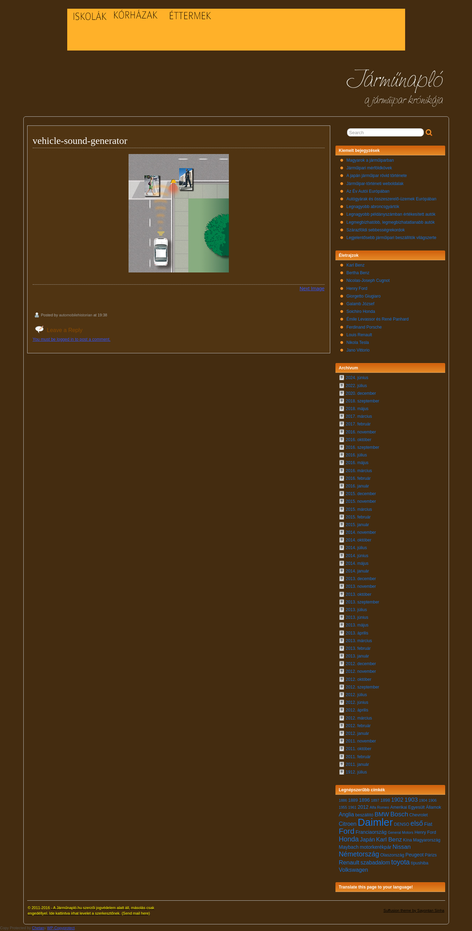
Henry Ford (357, 288)
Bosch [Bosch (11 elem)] (399, 814)
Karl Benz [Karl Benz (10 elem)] (389, 839)
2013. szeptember (362, 602)
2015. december (361, 493)
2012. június (357, 702)
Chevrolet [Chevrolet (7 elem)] (418, 815)
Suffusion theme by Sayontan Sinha (414, 910)
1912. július (356, 772)
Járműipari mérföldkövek (369, 168)
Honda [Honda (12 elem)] (349, 839)
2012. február (358, 725)
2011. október (358, 748)
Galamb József (360, 303)
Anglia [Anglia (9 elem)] (346, 814)
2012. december (361, 663)
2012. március (359, 718)
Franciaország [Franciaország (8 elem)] (371, 832)
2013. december (361, 578)
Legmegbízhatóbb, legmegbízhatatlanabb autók (391, 222)
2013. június (357, 617)
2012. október (358, 679)
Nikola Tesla (358, 342)
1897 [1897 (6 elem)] (375, 800)
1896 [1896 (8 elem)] (364, 800)
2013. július (356, 609)
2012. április (357, 710)
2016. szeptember (362, 447)
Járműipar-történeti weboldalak (375, 183)
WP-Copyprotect (61, 928)
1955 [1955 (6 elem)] (343, 807)
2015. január (357, 524)
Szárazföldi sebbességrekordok (376, 230)
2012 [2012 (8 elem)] (363, 807)
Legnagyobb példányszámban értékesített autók (391, 214)
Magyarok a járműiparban (370, 160)
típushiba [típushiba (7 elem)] (419, 863)
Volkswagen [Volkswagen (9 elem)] (353, 870)
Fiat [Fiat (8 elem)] (428, 824)
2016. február (358, 478)
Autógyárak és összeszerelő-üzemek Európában (391, 199)
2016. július (356, 455)
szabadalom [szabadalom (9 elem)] (375, 862)
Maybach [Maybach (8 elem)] (349, 847)
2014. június (357, 555)
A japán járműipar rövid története (377, 175)
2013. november (361, 586)
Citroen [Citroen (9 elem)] (348, 824)
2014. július (356, 547)
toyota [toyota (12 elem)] (400, 862)
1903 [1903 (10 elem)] (411, 800)
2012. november (361, 671)
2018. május (357, 408)
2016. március (359, 470)
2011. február (358, 756)
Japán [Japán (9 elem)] (367, 839)
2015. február (358, 517)
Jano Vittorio (358, 350)
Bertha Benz (358, 272)
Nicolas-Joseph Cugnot (368, 280)
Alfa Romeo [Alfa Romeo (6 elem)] (379, 807)
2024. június (357, 377)
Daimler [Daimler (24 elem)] (375, 822)
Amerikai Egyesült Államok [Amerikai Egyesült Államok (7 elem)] (415, 807)
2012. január (357, 733)
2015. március (359, 509)
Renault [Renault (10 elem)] (349, 862)
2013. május (357, 625)
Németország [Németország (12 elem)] (359, 854)
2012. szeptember (362, 687)
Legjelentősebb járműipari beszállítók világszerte (391, 237)
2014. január (357, 571)
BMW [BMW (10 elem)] (381, 814)
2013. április (357, 633)
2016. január (357, 486)
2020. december (361, 393)
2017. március (359, 416)
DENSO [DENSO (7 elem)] (401, 824)
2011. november (361, 741)
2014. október (358, 540)
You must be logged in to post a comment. (72, 339)
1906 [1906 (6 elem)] (432, 800)
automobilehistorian (75, 315)
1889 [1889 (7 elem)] (353, 800)
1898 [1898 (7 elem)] (385, 800)
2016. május (357, 462)
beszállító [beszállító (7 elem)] (364, 815)
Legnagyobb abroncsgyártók (373, 206)
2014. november (361, 532)
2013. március (359, 640)
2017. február (358, 424)
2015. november (361, 501)
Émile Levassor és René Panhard (378, 319)
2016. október (358, 439)
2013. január (357, 656)
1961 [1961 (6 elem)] (352, 807)
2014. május (357, 563)
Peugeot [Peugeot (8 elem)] (414, 854)
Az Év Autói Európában (368, 191)
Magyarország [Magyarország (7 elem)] (426, 840)
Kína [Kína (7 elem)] (407, 840)
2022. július (356, 385)
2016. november (361, 432)
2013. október (358, 594)
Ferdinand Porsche (364, 327)
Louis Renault (359, 334)
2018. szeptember (362, 401)
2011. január (357, 764)
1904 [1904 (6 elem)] (423, 800)
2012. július (356, 694)
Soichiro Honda (361, 311)
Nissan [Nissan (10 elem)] (402, 847)
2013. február (358, 648)
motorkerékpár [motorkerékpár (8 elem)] (376, 847)
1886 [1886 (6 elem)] (343, 800)
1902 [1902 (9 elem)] (397, 800)
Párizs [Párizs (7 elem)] (430, 855)
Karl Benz (356, 265)
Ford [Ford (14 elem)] (347, 831)
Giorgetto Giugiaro (364, 296)
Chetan (38, 928)
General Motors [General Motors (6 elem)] (400, 832)
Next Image (312, 288)
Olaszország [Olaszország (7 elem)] (392, 855)
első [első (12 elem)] (416, 823)
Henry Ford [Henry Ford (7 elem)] (425, 832)
